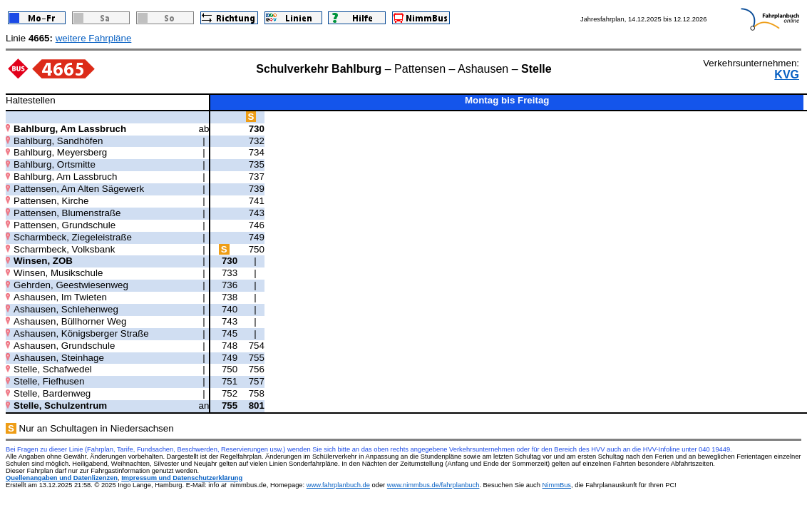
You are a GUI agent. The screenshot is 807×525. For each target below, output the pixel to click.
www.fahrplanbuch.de (338, 485)
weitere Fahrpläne (94, 38)
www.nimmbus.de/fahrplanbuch (433, 485)
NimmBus (557, 485)
